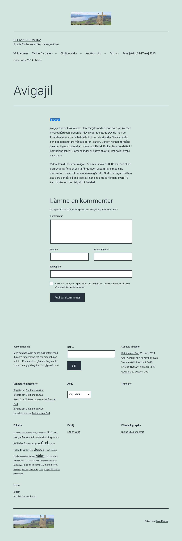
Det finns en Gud (130, 353)
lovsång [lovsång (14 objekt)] (54, 456)
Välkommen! (20, 53)
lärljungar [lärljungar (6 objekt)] (16, 461)
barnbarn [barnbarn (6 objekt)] (29, 433)
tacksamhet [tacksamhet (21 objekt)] (51, 464)
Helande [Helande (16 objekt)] (17, 450)
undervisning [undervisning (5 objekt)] (33, 470)
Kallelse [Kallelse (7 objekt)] (16, 456)
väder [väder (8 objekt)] (41, 469)
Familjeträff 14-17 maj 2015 (139, 53)
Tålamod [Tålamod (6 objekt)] (25, 469)
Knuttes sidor (93, 53)
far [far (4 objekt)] (36, 438)
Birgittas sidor (69, 53)
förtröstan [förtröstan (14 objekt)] (29, 443)
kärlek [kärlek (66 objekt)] (39, 456)
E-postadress (102, 249)
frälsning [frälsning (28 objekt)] (46, 437)
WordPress (162, 521)
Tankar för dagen (42, 53)
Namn (54, 249)
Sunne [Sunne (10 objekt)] (37, 465)
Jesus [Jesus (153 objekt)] (39, 449)
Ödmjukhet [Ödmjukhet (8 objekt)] (55, 469)
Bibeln (16, 491)
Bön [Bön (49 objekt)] (49, 432)
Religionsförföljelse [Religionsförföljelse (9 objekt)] (48, 461)
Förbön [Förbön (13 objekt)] (55, 437)
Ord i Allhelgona (129, 357)
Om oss (114, 53)
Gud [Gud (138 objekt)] (44, 443)
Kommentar (56, 216)
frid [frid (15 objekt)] (39, 437)
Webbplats (55, 266)
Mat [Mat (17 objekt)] (23, 460)
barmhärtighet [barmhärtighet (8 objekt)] (19, 433)
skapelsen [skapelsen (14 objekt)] (29, 465)
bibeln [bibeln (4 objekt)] (44, 433)
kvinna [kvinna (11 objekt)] (32, 456)
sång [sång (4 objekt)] (42, 465)
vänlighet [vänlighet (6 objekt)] (47, 469)
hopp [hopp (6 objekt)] (31, 450)
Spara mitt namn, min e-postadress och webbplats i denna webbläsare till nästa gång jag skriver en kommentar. (92, 285)
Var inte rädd (128, 362)
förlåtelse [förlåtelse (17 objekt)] (18, 443)
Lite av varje (73, 431)
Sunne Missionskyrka (132, 431)
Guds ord (126, 371)
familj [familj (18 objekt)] (31, 437)
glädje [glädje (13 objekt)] (37, 443)
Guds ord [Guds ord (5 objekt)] (52, 444)
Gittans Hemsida (27, 40)
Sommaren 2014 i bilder (27, 60)
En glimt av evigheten (24, 496)
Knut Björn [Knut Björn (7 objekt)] (24, 456)
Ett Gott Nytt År (129, 367)
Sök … (70, 346)
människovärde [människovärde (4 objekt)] (30, 461)
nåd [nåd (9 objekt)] (37, 461)
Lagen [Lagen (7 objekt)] (47, 456)
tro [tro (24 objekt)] (15, 469)
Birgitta (17, 390)
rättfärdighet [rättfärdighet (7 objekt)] (18, 465)
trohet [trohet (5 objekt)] (19, 470)
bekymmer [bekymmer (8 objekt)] (37, 433)
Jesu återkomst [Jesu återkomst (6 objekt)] (51, 450)
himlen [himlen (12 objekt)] (26, 450)
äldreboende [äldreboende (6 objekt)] (18, 474)
